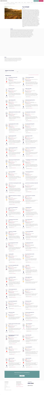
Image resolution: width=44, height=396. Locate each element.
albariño (13, 308)
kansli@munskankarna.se (20, 384)
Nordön (30, 79)
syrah (12, 239)
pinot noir (13, 85)
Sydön (13, 79)
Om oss (22, 2)
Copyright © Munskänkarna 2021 (19, 386)
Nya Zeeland (10, 79)
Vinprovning (8, 2)
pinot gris (13, 354)
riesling (29, 96)
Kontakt (32, 2)
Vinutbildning (12, 2)
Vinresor (19, 2)
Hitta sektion (28, 2)
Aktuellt (25, 2)
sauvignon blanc (31, 85)
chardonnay (30, 120)
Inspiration (16, 2)
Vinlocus (35, 2)
